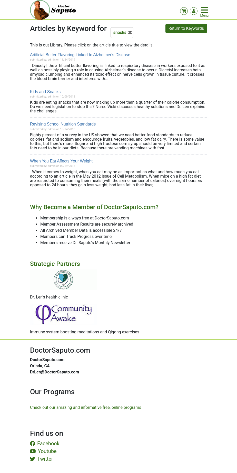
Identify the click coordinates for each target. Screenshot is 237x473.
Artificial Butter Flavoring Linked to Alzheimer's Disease (80, 55)
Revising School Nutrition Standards (63, 124)
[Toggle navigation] (205, 10)
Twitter (41, 459)
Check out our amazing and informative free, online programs (85, 407)
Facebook (45, 443)
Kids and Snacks (45, 92)
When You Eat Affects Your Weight (61, 161)
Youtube (43, 451)
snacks (119, 32)
